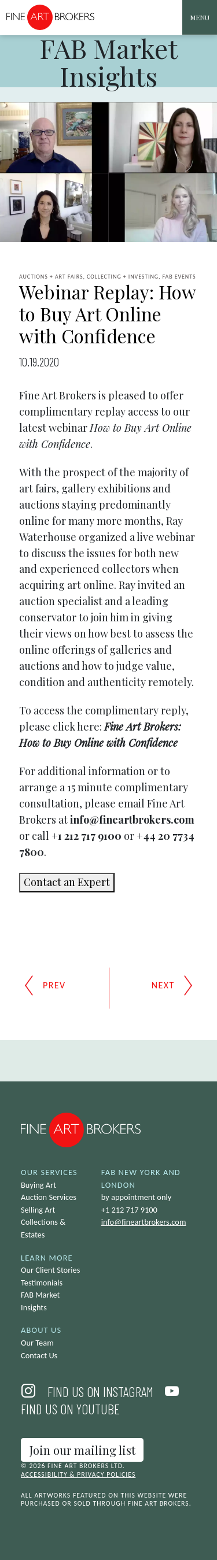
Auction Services (48, 1197)
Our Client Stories (50, 1270)
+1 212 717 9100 (129, 1210)
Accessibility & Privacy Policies (78, 1474)
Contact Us (39, 1355)
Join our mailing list (82, 1450)
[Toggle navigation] (199, 17)
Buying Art (38, 1185)
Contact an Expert (67, 882)
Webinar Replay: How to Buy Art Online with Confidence (107, 313)
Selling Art (38, 1210)
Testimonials (41, 1282)
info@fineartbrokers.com (143, 1222)
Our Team (37, 1342)
